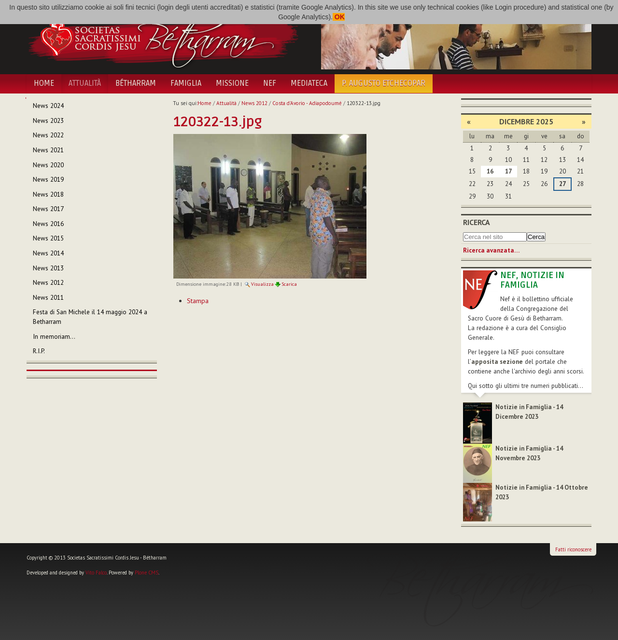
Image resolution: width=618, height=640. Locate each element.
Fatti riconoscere (573, 549)
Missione (232, 83)
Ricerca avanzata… (491, 250)
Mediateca (309, 83)
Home (44, 83)
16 (490, 171)
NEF (269, 83)
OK (339, 17)
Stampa (198, 300)
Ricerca (476, 222)
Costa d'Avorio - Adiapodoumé (307, 103)
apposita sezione (497, 362)
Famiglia (185, 83)
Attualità (85, 83)
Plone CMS (146, 572)
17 (508, 171)
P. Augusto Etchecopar (383, 83)
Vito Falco (96, 572)
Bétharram (135, 83)
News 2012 (254, 103)
